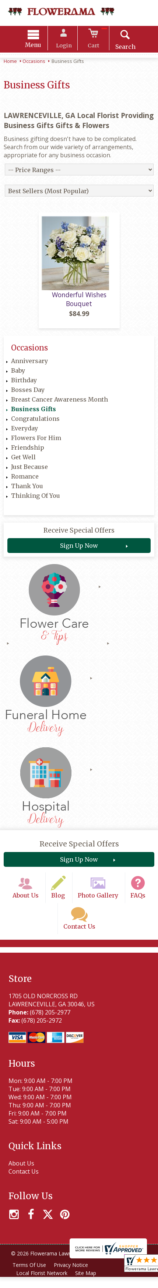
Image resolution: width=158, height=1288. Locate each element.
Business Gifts (33, 413)
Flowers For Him (36, 442)
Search (122, 47)
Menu (36, 46)
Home (10, 62)
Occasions (33, 62)
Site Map (87, 1284)
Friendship (27, 452)
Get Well (23, 461)
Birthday (24, 384)
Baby (18, 375)
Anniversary (29, 365)
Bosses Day (28, 394)
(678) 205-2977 (49, 1023)
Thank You (27, 490)
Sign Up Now (79, 550)
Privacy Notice (72, 1275)
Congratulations (35, 423)
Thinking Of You (35, 500)
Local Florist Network (42, 1284)
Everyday (24, 432)
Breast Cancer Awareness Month (59, 403)
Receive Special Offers (79, 535)
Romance (25, 480)
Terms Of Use (29, 1275)
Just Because (29, 471)
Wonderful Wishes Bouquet (79, 304)
